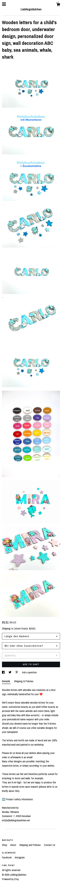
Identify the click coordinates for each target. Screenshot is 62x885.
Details (6, 681)
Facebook (7, 857)
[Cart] (58, 4)
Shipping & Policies (23, 681)
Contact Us (49, 845)
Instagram (20, 857)
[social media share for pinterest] (17, 672)
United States (21, 628)
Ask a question (29, 672)
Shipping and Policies (30, 845)
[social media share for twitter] (10, 672)
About (13, 845)
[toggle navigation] (4, 4)
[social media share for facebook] (3, 672)
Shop (5, 845)
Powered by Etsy (10, 879)
